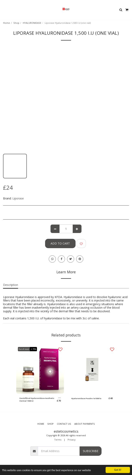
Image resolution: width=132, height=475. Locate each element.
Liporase (18, 198)
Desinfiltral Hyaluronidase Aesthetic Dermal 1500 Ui (36, 399)
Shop (16, 22)
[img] (40, 369)
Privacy (72, 439)
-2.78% (33, 349)
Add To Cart (60, 243)
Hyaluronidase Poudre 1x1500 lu (86, 398)
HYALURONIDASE (32, 22)
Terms (57, 439)
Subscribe (90, 451)
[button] (4, 9)
